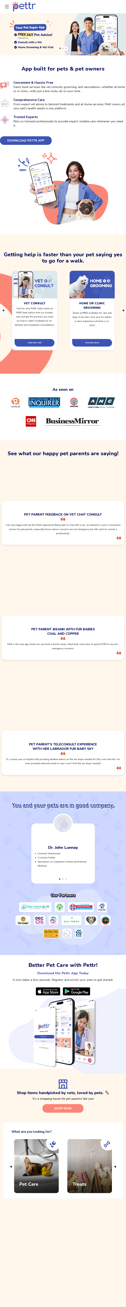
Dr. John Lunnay (63, 847)
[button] (60, 48)
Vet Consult (34, 303)
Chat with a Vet (34, 342)
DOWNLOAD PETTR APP (25, 141)
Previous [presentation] (3, 310)
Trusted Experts (25, 117)
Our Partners (63, 895)
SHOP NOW (63, 1108)
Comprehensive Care (29, 100)
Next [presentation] (123, 310)
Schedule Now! (92, 342)
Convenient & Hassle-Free (33, 82)
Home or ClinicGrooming (92, 306)
